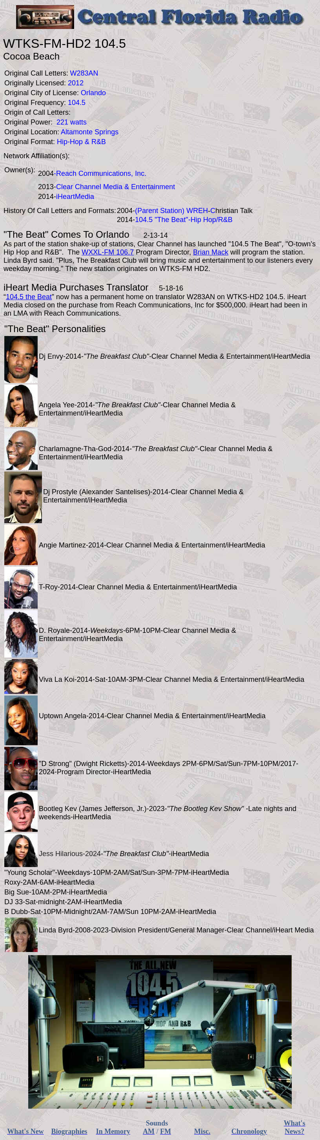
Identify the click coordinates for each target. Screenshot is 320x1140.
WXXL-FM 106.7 (108, 252)
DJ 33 (13, 902)
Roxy (12, 882)
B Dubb (16, 912)
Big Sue (16, 892)
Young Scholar (29, 872)
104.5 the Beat (29, 297)
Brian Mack (210, 252)
